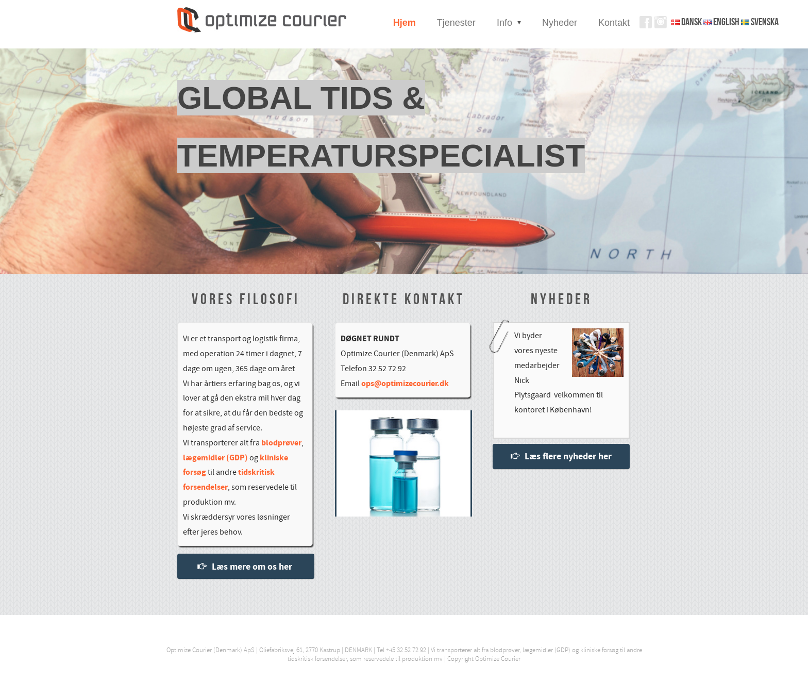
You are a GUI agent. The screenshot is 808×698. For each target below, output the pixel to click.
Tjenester (456, 23)
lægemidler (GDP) (215, 457)
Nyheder (559, 23)
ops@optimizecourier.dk (405, 383)
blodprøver (281, 442)
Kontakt (614, 23)
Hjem (404, 23)
